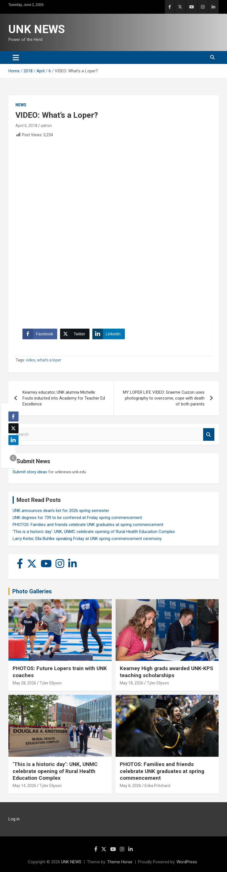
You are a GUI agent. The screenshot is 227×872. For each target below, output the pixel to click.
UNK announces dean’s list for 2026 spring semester (61, 510)
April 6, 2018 (26, 125)
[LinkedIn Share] (108, 334)
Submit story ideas (30, 471)
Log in (14, 819)
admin (46, 125)
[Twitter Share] (74, 334)
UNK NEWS (36, 29)
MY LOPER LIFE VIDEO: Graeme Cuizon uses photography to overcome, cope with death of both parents (164, 398)
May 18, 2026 (131, 683)
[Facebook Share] (39, 334)
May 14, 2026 (24, 785)
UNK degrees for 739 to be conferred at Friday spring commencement (77, 517)
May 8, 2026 (130, 785)
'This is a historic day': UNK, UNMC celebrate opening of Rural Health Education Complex (94, 531)
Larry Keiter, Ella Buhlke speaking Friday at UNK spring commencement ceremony (87, 538)
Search (208, 434)
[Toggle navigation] (15, 57)
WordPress (186, 861)
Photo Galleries (32, 591)
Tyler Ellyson (51, 683)
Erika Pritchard (157, 785)
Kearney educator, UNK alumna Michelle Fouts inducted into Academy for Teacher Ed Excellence (63, 398)
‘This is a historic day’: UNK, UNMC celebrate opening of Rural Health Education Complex (55, 771)
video (30, 360)
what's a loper (49, 360)
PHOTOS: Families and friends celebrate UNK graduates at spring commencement (88, 524)
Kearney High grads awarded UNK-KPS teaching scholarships (166, 672)
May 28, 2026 (24, 683)
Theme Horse (119, 861)
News (20, 105)
